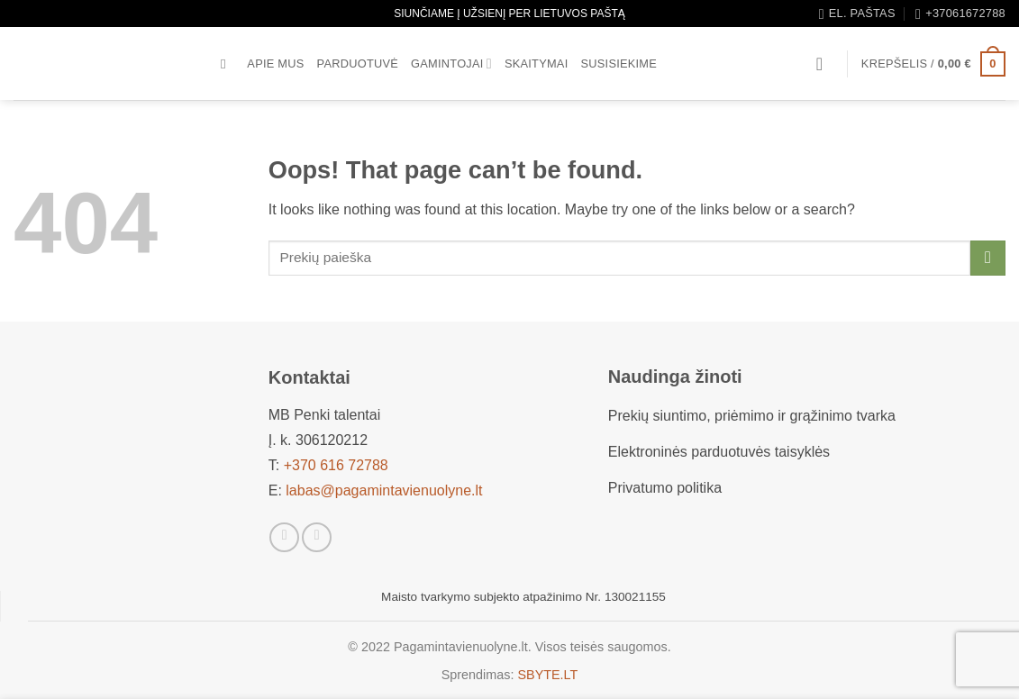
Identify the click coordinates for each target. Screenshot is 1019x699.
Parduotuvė (358, 63)
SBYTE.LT (547, 674)
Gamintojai (451, 63)
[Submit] (987, 258)
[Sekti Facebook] (284, 537)
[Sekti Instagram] (317, 537)
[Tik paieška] (227, 64)
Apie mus (275, 63)
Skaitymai (537, 63)
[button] (825, 64)
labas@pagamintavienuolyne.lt (384, 490)
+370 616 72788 (336, 465)
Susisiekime (618, 63)
